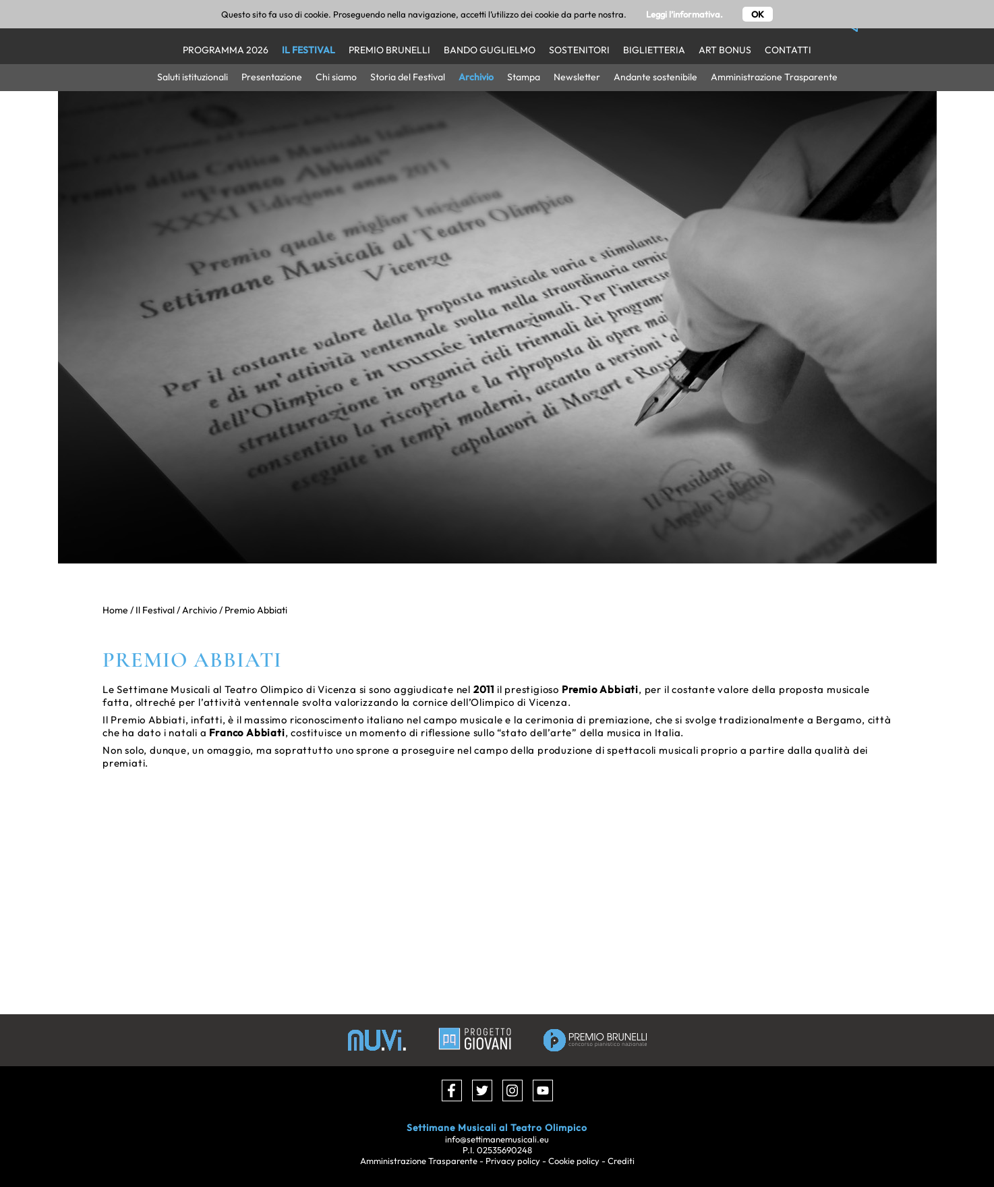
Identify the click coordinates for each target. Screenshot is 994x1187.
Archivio (476, 77)
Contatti (788, 50)
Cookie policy (574, 1160)
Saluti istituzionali (192, 77)
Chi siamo (336, 77)
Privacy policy (513, 1160)
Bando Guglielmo (489, 50)
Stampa (523, 77)
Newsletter (577, 77)
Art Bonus (725, 50)
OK (757, 14)
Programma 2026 (225, 50)
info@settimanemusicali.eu (497, 1139)
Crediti (621, 1160)
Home (115, 610)
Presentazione (271, 77)
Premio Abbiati (256, 610)
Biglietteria (654, 50)
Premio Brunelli (389, 50)
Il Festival (308, 50)
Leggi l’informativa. (684, 14)
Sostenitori (579, 50)
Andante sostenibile (655, 77)
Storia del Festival (407, 77)
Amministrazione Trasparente (774, 77)
